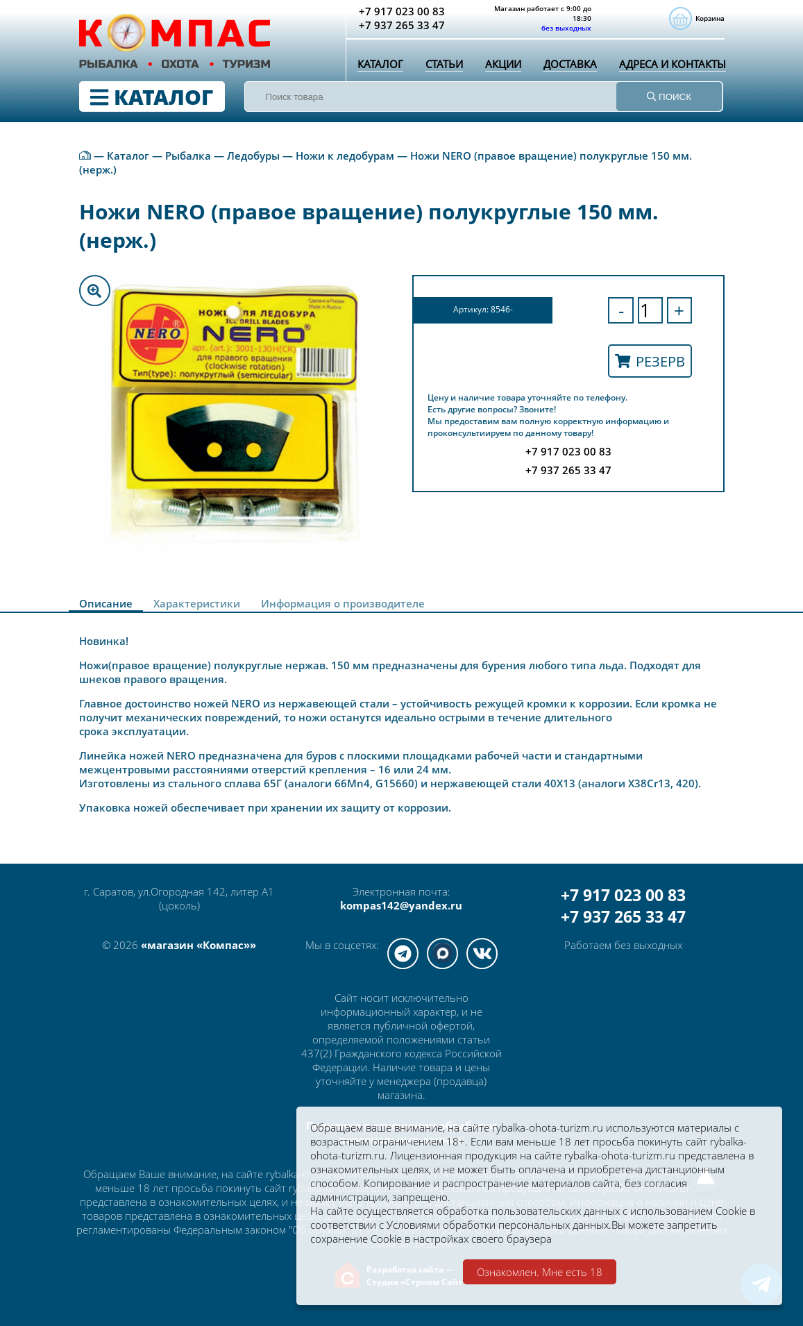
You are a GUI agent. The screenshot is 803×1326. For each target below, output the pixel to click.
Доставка (570, 64)
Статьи (444, 64)
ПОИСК (669, 97)
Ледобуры (253, 155)
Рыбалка (188, 155)
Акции (503, 64)
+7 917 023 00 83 (623, 895)
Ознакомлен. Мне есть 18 (539, 1272)
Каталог (380, 64)
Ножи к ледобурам (345, 155)
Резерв (649, 361)
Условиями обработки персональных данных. (499, 1225)
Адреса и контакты (672, 64)
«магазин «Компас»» (198, 945)
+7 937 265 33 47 (623, 917)
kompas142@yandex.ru (401, 905)
